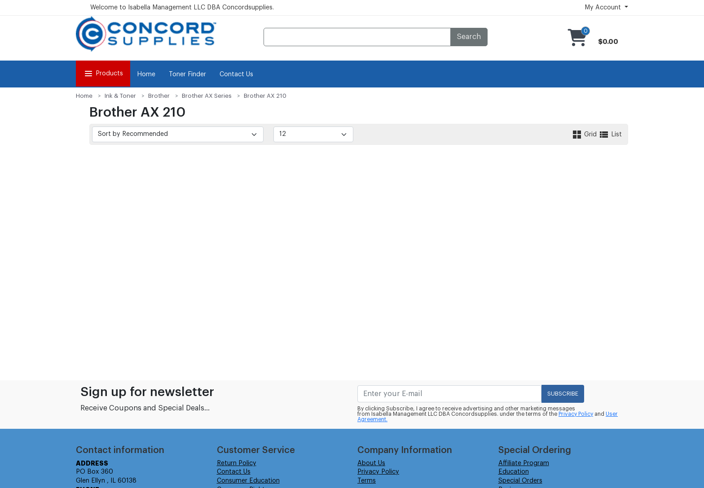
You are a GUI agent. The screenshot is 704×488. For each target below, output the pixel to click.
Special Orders (520, 481)
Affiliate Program (523, 463)
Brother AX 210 (265, 96)
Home (146, 74)
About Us (371, 463)
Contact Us (236, 74)
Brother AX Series (207, 96)
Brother (159, 96)
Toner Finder (187, 74)
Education (513, 472)
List (610, 134)
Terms (366, 481)
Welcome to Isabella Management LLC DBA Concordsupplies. (182, 7)
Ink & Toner (120, 96)
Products (103, 73)
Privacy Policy (576, 414)
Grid (585, 134)
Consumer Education (248, 481)
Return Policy (236, 463)
